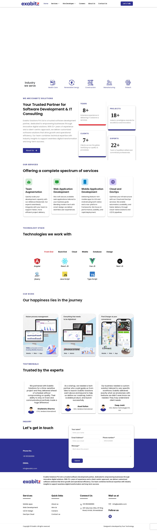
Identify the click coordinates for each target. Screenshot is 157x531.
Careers (82, 3)
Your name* (101, 460)
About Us (91, 3)
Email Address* (86, 469)
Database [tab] (97, 284)
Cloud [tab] (74, 284)
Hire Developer (69, 3)
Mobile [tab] (85, 284)
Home (46, 3)
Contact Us (102, 3)
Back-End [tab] (62, 284)
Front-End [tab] (48, 284)
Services (55, 3)
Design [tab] (110, 284)
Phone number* (117, 469)
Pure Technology (128, 526)
